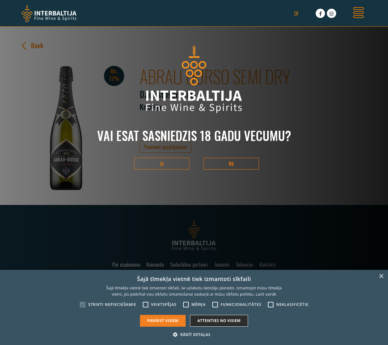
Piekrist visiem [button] (162, 320)
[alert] (194, 307)
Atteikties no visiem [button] (219, 320)
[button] (194, 334)
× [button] (381, 276)
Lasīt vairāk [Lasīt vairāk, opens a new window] (266, 294)
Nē (231, 163)
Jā (162, 163)
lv (296, 13)
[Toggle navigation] (358, 13)
